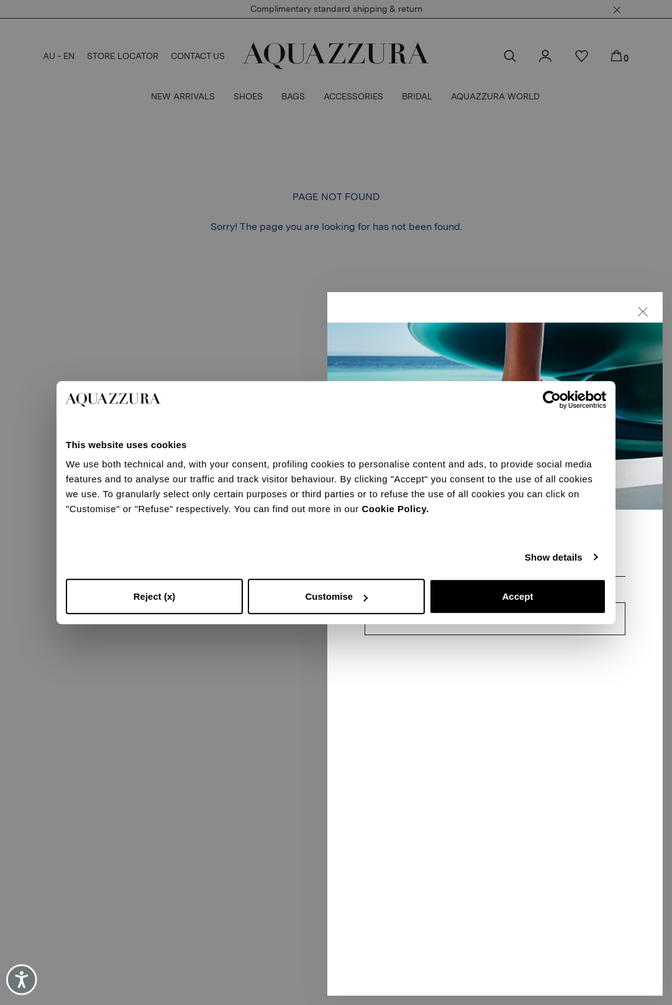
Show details (554, 557)
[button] (643, 350)
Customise (336, 596)
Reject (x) (155, 596)
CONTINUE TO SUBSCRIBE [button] (495, 657)
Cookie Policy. (395, 508)
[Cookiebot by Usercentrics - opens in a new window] (551, 399)
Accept (517, 596)
